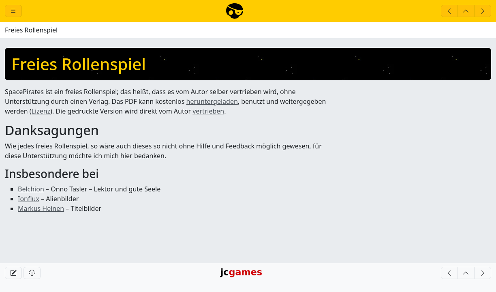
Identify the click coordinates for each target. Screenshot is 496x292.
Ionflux (28, 198)
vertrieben (208, 111)
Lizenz (41, 111)
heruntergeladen (212, 101)
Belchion (31, 189)
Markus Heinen (41, 208)
